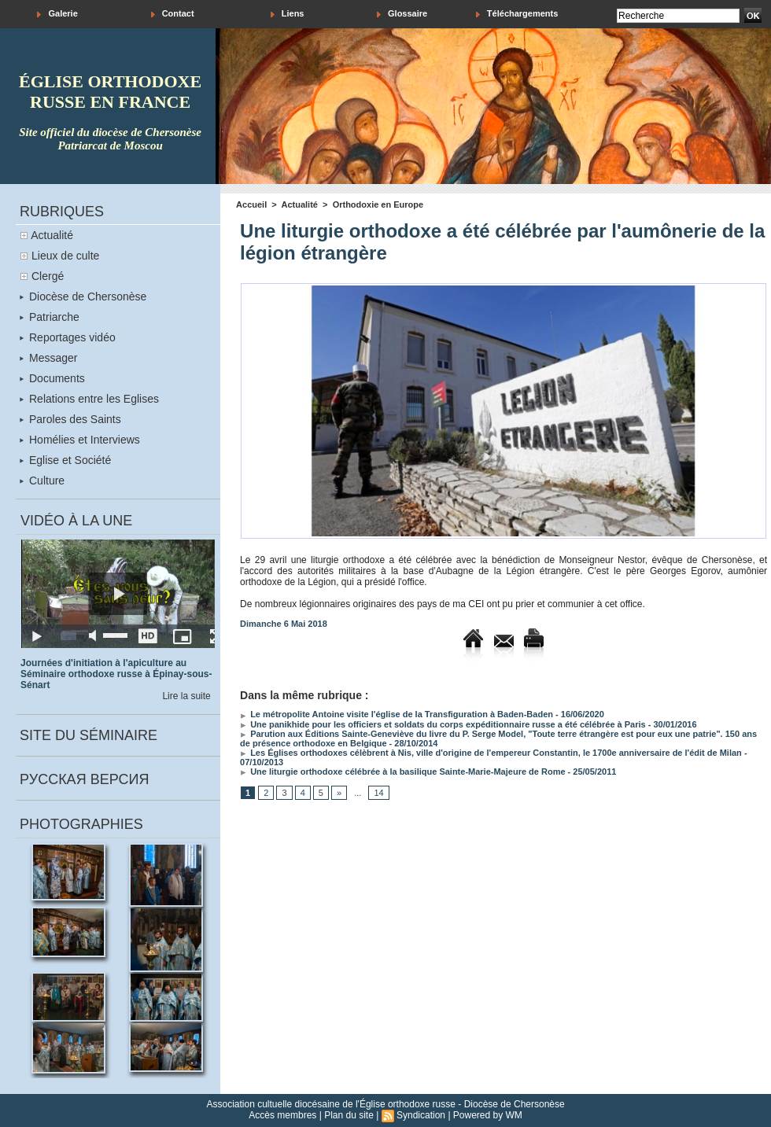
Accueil (251, 204)
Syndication (421, 1115)
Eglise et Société (65, 460)
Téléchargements (517, 14)
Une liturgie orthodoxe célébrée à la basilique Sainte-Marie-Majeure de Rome (402, 771)
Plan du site (349, 1115)
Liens (287, 14)
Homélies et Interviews (80, 439)
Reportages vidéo (68, 337)
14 (378, 792)
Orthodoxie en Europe (378, 204)
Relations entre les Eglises (89, 398)
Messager (48, 358)
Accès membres (282, 1115)
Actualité (52, 235)
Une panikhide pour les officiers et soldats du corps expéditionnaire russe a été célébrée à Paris (443, 724)
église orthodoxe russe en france (110, 92)
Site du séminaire (88, 735)
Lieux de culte (65, 255)
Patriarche (49, 317)
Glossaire (402, 14)
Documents (52, 378)
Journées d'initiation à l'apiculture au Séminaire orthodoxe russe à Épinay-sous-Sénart (116, 674)
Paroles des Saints (70, 419)
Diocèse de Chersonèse (83, 296)
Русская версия (84, 779)
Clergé (47, 276)
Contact (172, 14)
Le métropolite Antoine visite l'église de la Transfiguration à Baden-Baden (396, 714)
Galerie (57, 14)
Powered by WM (487, 1115)
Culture (42, 480)
